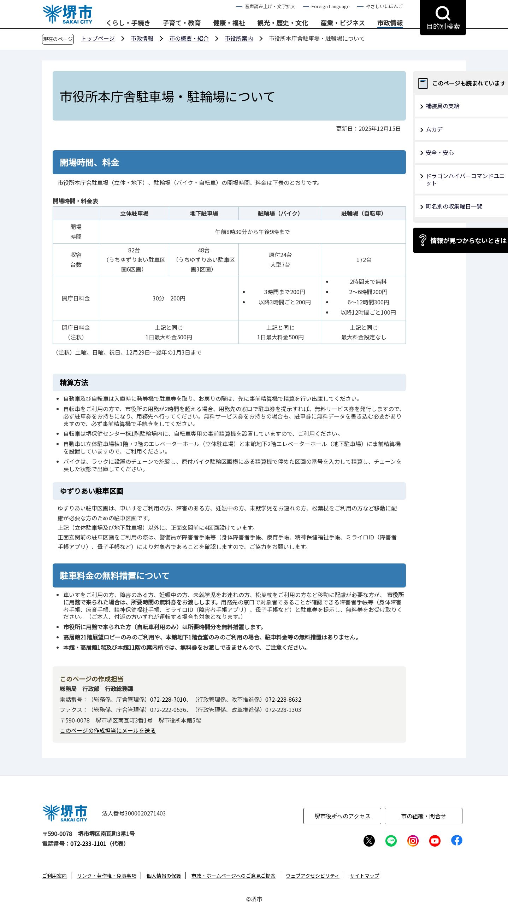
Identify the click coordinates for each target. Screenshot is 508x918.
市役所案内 (239, 38)
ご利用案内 (54, 875)
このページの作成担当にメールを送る (108, 730)
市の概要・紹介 (189, 38)
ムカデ (434, 129)
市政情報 (390, 23)
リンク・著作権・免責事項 (106, 875)
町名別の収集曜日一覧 (454, 206)
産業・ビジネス (342, 23)
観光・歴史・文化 (282, 23)
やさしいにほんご (384, 6)
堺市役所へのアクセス (342, 816)
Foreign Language (331, 6)
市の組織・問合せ (423, 816)
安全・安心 (440, 152)
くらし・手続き (128, 23)
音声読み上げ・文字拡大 (270, 6)
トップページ (98, 38)
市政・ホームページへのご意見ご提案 (233, 875)
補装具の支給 (443, 105)
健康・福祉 (229, 23)
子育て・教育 (182, 23)
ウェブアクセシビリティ (312, 875)
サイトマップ (364, 875)
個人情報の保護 (164, 875)
